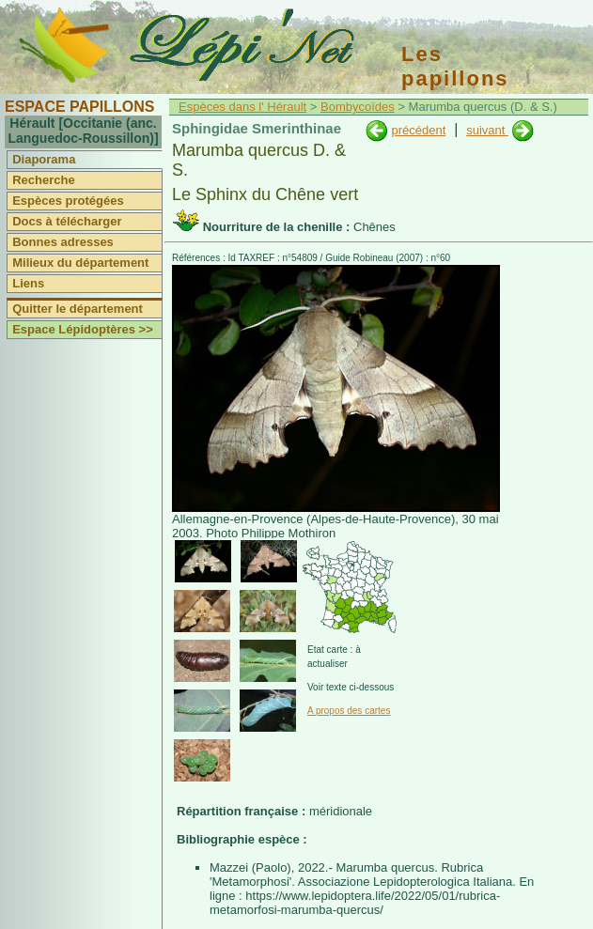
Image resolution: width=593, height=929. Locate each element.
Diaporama (43, 159)
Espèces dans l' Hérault (242, 107)
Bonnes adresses (63, 242)
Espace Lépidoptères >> (82, 329)
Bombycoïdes (357, 107)
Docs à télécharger (66, 221)
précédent (418, 130)
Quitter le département (77, 309)
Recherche (43, 180)
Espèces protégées (68, 201)
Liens (28, 283)
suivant (487, 130)
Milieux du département (80, 262)
